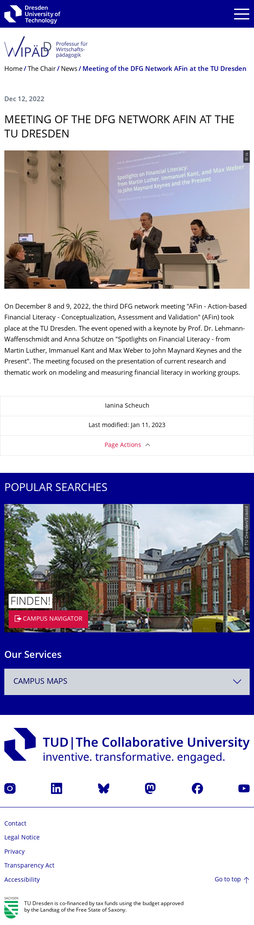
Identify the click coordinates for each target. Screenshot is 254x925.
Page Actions (123, 445)
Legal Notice (22, 838)
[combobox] (127, 682)
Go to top (228, 880)
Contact (15, 824)
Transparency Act (29, 866)
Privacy (14, 852)
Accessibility (22, 880)
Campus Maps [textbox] (40, 682)
